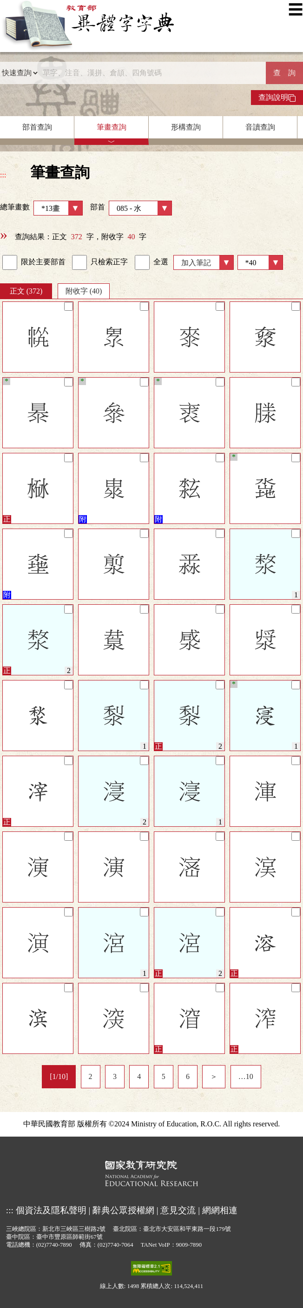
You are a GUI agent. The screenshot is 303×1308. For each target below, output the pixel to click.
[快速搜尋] (152, 73)
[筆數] (260, 262)
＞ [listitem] (213, 1076)
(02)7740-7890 (54, 1245)
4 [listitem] (139, 1076)
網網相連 (219, 1210)
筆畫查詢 (111, 127)
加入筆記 (196, 263)
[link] (9, 262)
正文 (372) (26, 291)
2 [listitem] (90, 1076)
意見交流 (178, 1210)
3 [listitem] (115, 1076)
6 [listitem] (188, 1076)
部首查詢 (37, 127)
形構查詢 (186, 127)
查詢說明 (277, 97)
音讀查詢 (260, 127)
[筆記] (68, 306)
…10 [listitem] (245, 1076)
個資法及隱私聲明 (51, 1210)
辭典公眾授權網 (123, 1210)
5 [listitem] (163, 1076)
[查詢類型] (19, 73)
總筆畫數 (41, 208)
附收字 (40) (84, 291)
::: (3, 175)
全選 (151, 262)
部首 (131, 208)
